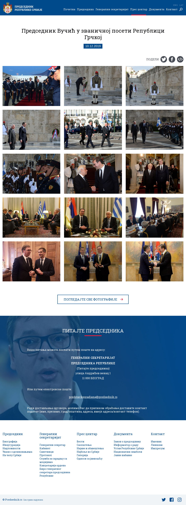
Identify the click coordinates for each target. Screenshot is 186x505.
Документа (156, 9)
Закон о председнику (127, 441)
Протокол (46, 455)
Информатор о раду (126, 445)
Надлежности (11, 448)
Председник (85, 9)
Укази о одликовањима (17, 451)
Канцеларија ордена (53, 465)
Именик (156, 441)
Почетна (69, 9)
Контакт (171, 9)
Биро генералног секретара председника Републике (55, 472)
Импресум (158, 448)
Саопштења (84, 445)
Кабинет (45, 448)
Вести (80, 441)
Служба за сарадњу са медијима (53, 460)
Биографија (10, 441)
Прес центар (138, 9)
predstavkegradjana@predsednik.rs (93, 397)
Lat (181, 5)
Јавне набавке (123, 455)
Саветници (47, 451)
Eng (175, 5)
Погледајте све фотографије (90, 299)
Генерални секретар (52, 445)
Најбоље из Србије (88, 451)
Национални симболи (128, 451)
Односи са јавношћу (89, 458)
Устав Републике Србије (129, 448)
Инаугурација (11, 445)
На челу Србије (12, 455)
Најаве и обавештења (90, 448)
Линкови (157, 445)
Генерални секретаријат (112, 9)
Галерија (82, 455)
